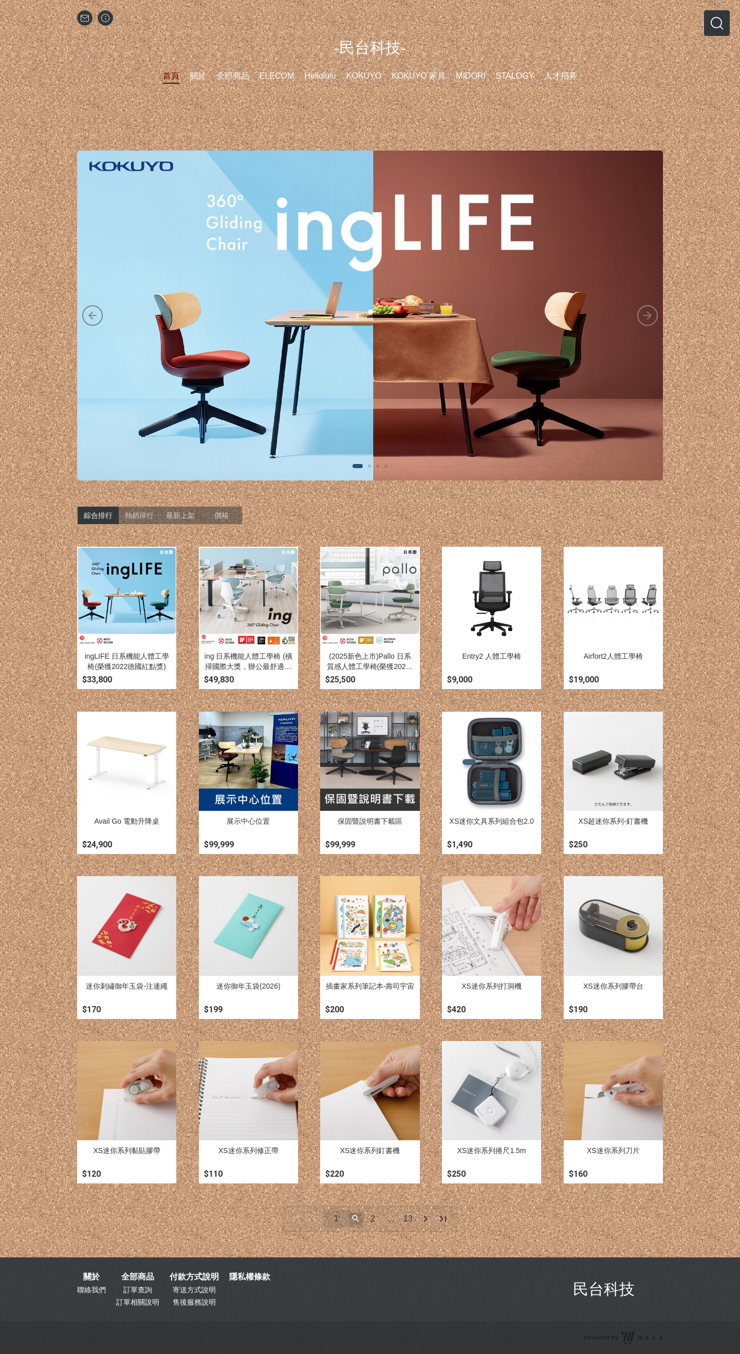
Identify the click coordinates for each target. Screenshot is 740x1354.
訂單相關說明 (137, 1302)
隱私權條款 (249, 1277)
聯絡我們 (91, 1289)
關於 (91, 1277)
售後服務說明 (194, 1302)
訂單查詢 (137, 1289)
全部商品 (137, 1277)
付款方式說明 (194, 1277)
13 (408, 1218)
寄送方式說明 (194, 1289)
